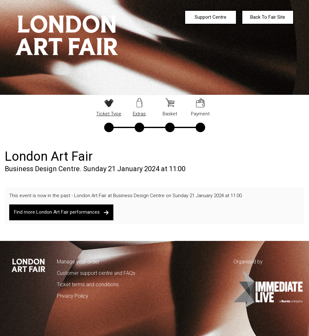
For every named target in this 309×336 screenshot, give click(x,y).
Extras (139, 114)
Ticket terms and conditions (88, 284)
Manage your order (78, 262)
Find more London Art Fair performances (61, 212)
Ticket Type (108, 114)
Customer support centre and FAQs (96, 273)
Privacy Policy (72, 296)
